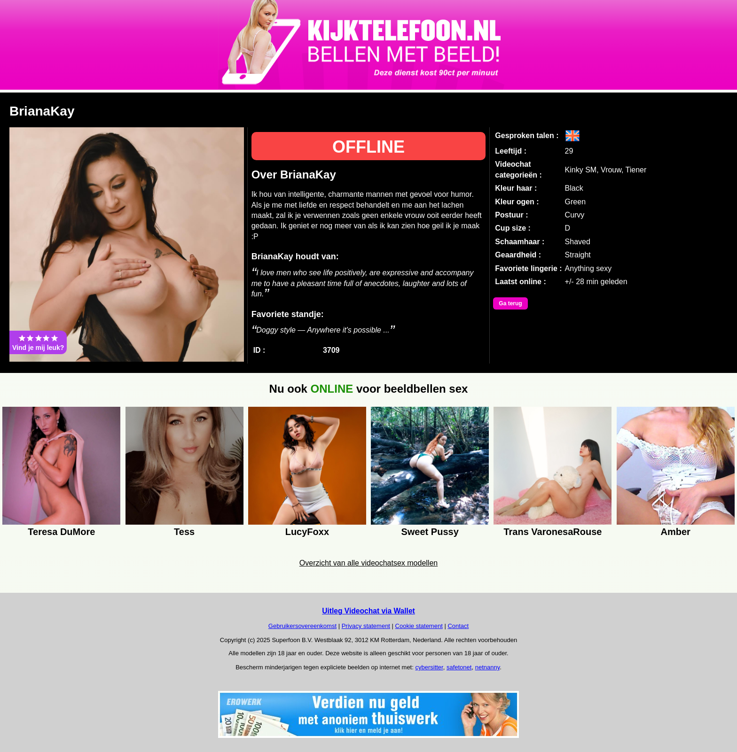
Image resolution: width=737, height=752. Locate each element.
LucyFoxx (307, 532)
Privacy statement (366, 625)
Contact (458, 625)
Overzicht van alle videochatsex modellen (368, 563)
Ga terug (510, 303)
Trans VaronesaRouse (552, 532)
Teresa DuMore (61, 532)
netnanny (487, 667)
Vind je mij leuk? (38, 342)
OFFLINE (368, 146)
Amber (675, 532)
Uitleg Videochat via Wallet (368, 611)
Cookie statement (419, 625)
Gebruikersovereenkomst (302, 625)
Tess (184, 532)
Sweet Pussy (429, 532)
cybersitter (429, 667)
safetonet (459, 667)
